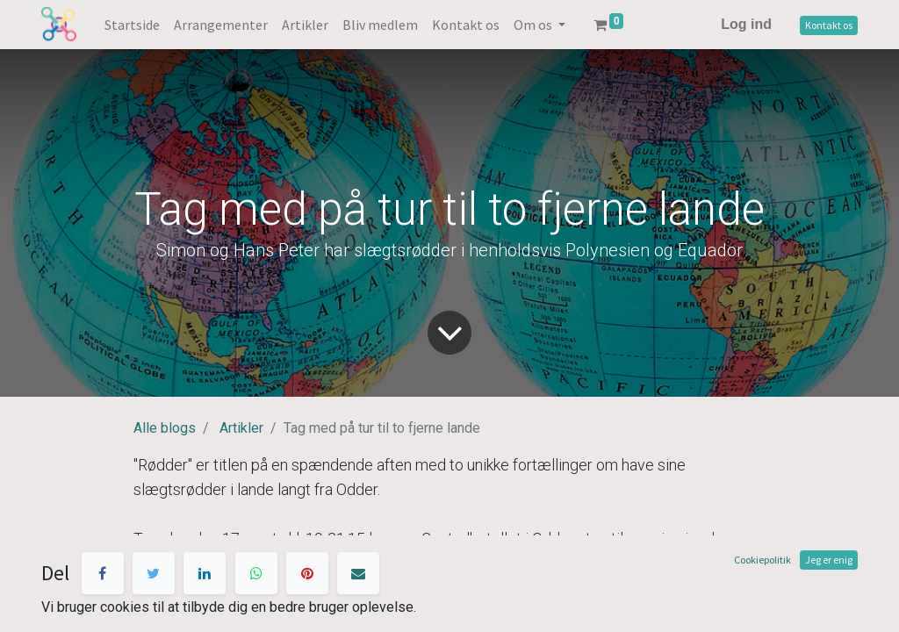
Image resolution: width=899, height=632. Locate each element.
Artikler (241, 428)
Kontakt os (828, 25)
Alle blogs (164, 428)
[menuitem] (132, 24)
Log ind (746, 24)
